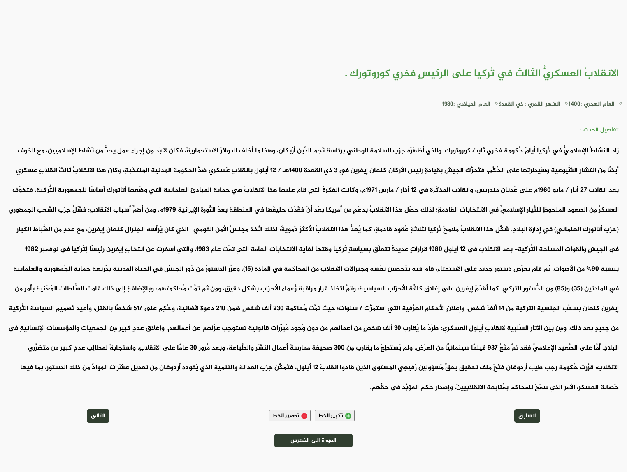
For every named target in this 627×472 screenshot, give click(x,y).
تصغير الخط (289, 415)
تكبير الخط (334, 415)
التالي (98, 416)
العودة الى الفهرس (313, 440)
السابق (527, 416)
